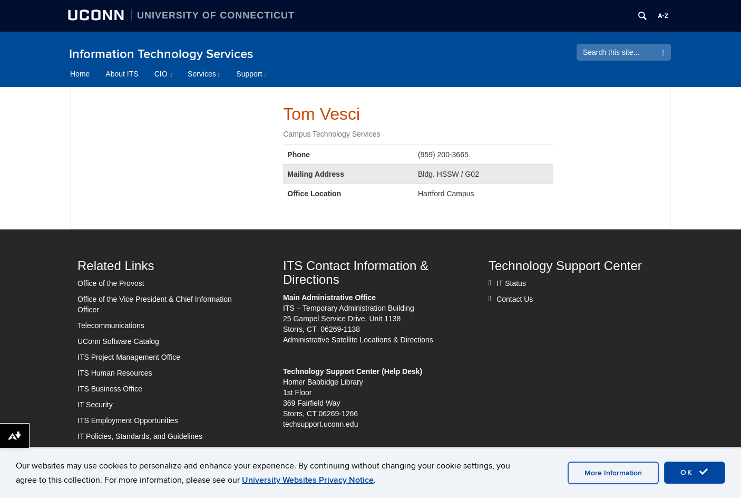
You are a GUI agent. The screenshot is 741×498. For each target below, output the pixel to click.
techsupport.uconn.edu (320, 424)
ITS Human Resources (114, 373)
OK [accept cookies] (694, 472)
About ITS (121, 74)
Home (80, 74)
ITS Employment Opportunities (127, 420)
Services (204, 74)
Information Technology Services (161, 54)
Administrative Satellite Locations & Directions (358, 340)
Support (251, 74)
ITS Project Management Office (128, 357)
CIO (163, 74)
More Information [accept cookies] (613, 472)
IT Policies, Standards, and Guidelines (139, 436)
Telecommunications (110, 325)
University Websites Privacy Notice (308, 480)
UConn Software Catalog (118, 341)
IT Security (95, 404)
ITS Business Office (109, 389)
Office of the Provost (110, 283)
